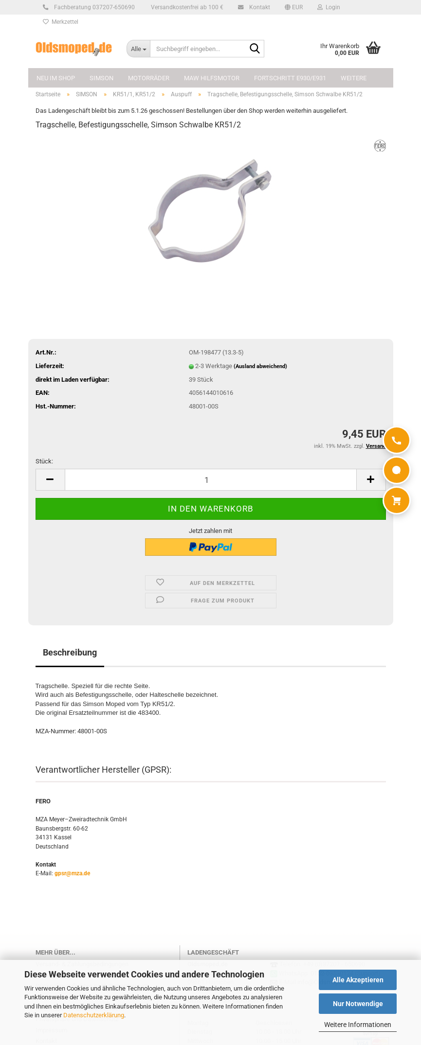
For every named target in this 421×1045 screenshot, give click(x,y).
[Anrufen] (396, 440)
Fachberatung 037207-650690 (93, 7)
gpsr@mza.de (72, 873)
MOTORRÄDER (148, 78)
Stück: (44, 461)
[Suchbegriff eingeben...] (138, 48)
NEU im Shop (56, 78)
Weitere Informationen (357, 1024)
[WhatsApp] (396, 470)
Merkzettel (60, 21)
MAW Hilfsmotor (211, 78)
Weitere (353, 78)
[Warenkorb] (396, 500)
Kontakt (258, 7)
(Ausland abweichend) (260, 366)
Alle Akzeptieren (358, 980)
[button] (293, 7)
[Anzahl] (211, 480)
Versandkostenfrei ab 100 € (186, 7)
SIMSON (101, 78)
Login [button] (328, 7)
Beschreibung (70, 652)
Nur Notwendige (358, 1004)
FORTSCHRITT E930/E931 (290, 78)
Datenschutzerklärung (93, 1015)
